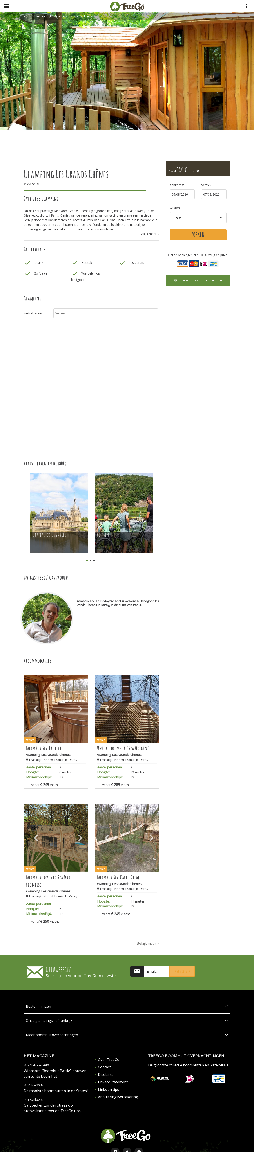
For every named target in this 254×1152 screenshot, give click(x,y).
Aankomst (177, 185)
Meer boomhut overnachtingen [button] (127, 1034)
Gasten (175, 208)
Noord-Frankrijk (41, 16)
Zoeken (198, 235)
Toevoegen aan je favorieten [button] (198, 280)
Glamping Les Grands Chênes (73, 16)
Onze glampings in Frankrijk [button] (127, 1020)
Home (24, 16)
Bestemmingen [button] (127, 1006)
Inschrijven (182, 971)
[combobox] (198, 217)
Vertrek (206, 185)
